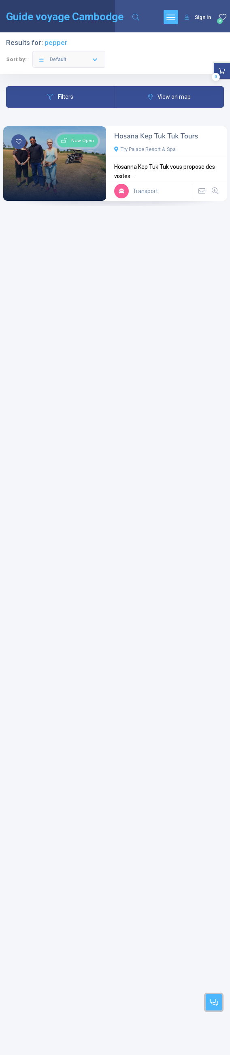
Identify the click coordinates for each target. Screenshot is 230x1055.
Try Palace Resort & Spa (145, 149)
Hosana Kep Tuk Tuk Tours (156, 136)
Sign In (198, 17)
